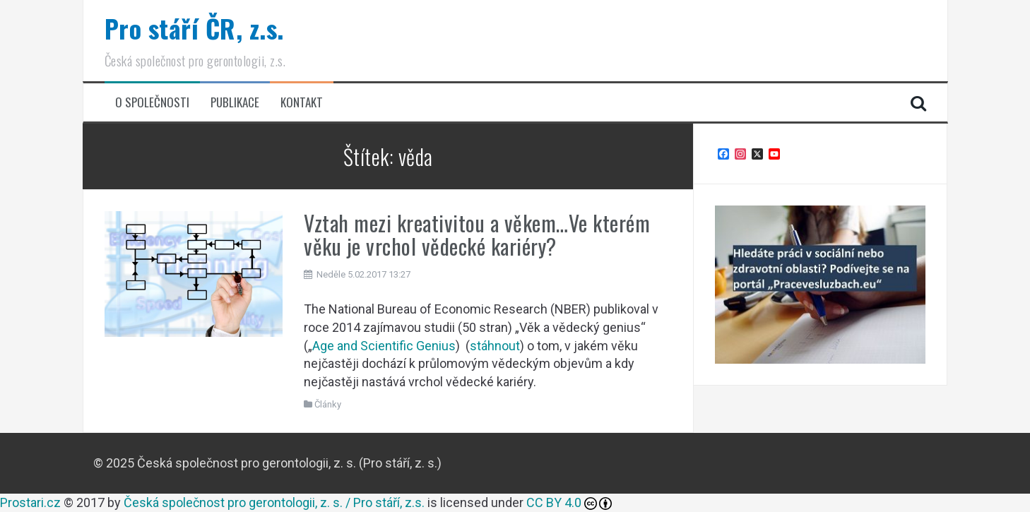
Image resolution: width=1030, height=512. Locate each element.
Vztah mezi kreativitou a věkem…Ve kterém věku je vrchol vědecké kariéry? (477, 234)
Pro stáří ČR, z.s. (194, 28)
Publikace (235, 102)
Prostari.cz (30, 502)
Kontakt (301, 102)
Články (327, 404)
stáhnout (495, 345)
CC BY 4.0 (553, 502)
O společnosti (152, 102)
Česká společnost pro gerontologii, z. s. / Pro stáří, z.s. (274, 502)
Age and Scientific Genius (384, 345)
